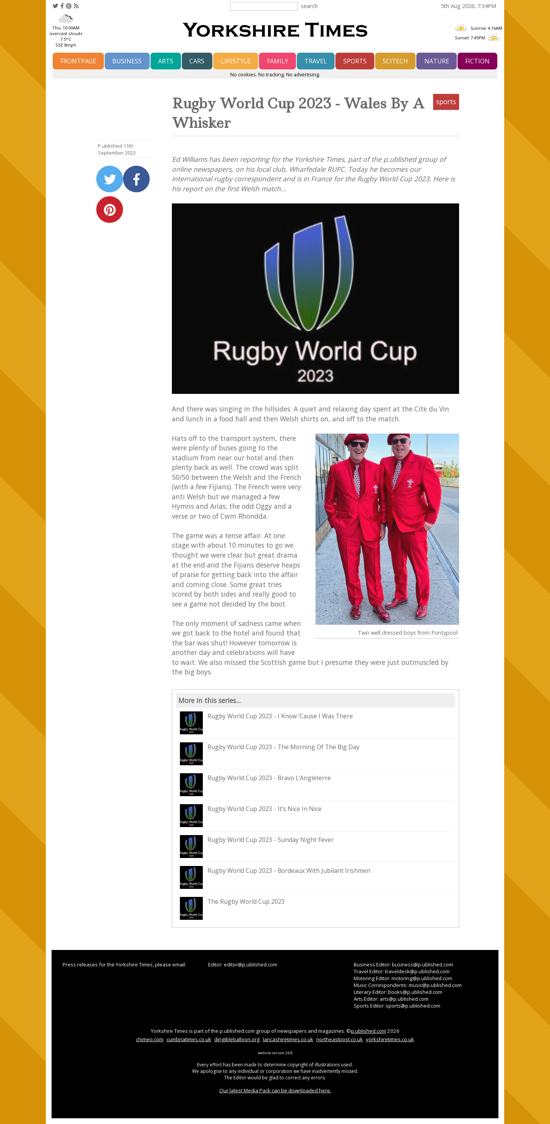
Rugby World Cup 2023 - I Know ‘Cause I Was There (266, 722)
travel (315, 61)
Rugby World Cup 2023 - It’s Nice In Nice (251, 815)
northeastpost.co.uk (339, 1039)
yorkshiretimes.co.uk (390, 1039)
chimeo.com (149, 1039)
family (277, 61)
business (127, 61)
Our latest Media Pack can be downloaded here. (275, 1090)
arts (165, 61)
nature (436, 61)
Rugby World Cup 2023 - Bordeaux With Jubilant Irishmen (275, 877)
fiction (477, 61)
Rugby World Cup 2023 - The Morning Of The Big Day (269, 753)
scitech (395, 61)
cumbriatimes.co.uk (189, 1039)
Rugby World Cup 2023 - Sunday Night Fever (257, 846)
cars (196, 61)
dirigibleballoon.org (237, 1039)
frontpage (78, 61)
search (309, 6)
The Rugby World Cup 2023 (232, 908)
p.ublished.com (368, 1030)
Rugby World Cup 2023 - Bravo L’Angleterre (255, 784)
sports (355, 61)
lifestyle (236, 61)
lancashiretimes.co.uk (288, 1039)
